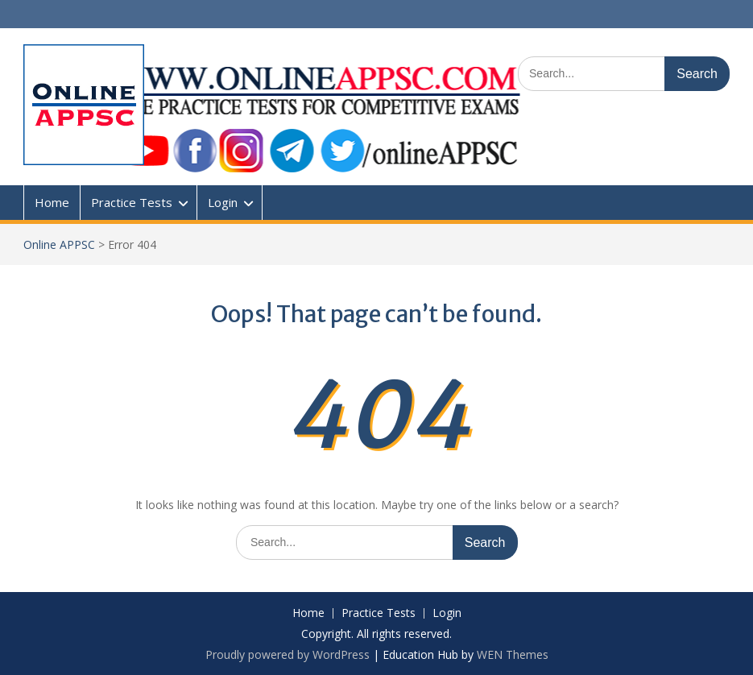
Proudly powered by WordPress (287, 654)
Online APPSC (59, 244)
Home (52, 202)
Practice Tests (131, 202)
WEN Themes (512, 654)
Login (223, 202)
